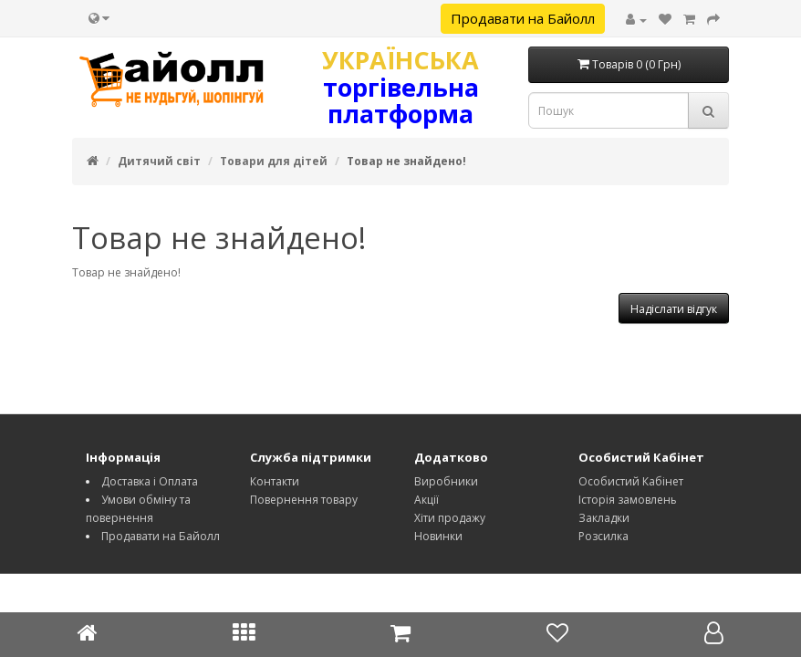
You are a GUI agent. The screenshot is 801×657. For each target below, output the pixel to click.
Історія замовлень (627, 499)
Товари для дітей (274, 161)
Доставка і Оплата (149, 481)
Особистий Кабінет (630, 481)
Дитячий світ (159, 161)
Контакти (274, 481)
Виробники (446, 481)
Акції (426, 499)
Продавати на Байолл (523, 18)
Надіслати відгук (673, 309)
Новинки (438, 536)
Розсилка (603, 536)
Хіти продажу (449, 518)
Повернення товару (304, 499)
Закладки (603, 518)
